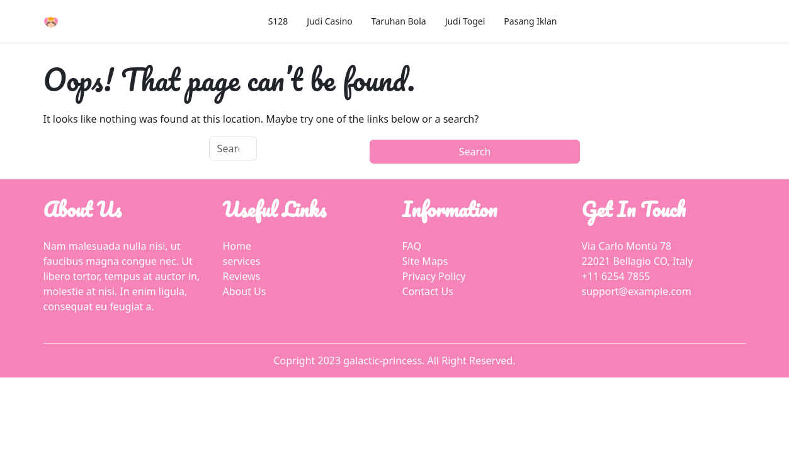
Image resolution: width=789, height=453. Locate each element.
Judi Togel (465, 21)
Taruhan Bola (399, 21)
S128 (278, 21)
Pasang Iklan (530, 21)
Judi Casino (329, 21)
